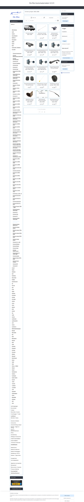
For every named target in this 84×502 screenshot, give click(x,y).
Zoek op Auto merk (15, 28)
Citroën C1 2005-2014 (16, 91)
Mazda (13, 330)
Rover (13, 360)
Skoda (13, 368)
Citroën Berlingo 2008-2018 (16, 77)
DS (12, 283)
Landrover (14, 318)
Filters (12, 432)
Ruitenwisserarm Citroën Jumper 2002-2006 (54, 100)
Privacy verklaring (15, 469)
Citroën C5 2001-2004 (16, 159)
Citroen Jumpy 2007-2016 (17, 237)
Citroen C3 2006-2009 (16, 101)
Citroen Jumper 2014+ (16, 228)
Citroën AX (15, 67)
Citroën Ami (15, 65)
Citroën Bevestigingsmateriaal (18, 56)
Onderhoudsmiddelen (15, 438)
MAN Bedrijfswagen (16, 328)
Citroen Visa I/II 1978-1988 (16, 253)
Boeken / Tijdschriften (16, 455)
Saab (13, 362)
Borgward (14, 39)
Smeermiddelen (14, 440)
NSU (13, 342)
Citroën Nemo (16, 246)
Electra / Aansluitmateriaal (15, 430)
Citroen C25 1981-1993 (17, 182)
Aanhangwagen (14, 406)
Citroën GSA (15, 214)
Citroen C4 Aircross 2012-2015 (17, 132)
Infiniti (13, 301)
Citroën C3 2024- (16, 110)
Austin (13, 33)
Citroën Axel (15, 69)
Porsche (13, 352)
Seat (13, 364)
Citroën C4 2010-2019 (16, 127)
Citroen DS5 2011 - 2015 (17, 204)
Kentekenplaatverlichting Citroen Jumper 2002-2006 (29, 51)
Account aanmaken (66, 57)
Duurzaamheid (14, 471)
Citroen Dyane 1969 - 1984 (17, 207)
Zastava (13, 399)
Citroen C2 (15, 96)
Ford (13, 289)
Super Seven (14, 377)
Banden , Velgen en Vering (15, 427)
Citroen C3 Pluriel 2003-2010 (16, 121)
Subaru (13, 373)
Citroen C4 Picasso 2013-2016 (17, 147)
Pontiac (13, 350)
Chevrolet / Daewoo (16, 47)
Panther (13, 346)
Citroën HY (15, 216)
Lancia (13, 317)
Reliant (13, 354)
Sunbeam (14, 375)
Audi (13, 32)
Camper (12, 410)
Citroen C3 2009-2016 (16, 104)
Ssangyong (14, 371)
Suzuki (13, 379)
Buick (13, 43)
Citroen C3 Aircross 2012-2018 (17, 112)
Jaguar (13, 307)
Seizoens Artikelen (15, 421)
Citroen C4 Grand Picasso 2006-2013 (17, 144)
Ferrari (13, 285)
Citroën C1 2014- (16, 94)
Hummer (14, 295)
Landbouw (13, 416)
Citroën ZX (15, 266)
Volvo (13, 395)
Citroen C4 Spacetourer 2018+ (17, 156)
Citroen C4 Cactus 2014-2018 (17, 135)
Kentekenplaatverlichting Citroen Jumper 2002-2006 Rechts (29, 68)
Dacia (13, 269)
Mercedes (14, 332)
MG (12, 334)
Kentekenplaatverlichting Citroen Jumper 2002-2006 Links (42, 51)
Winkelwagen (65, 21)
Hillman (13, 293)
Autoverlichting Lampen (16, 424)
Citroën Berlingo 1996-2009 (16, 75)
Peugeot (14, 348)
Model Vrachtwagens (15, 451)
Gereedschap (14, 434)
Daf (12, 273)
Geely (13, 291)
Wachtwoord (64, 36)
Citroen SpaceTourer (15, 250)
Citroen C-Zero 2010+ (16, 88)
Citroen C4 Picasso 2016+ (17, 153)
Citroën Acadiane (16, 63)
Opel (13, 344)
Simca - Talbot (15, 366)
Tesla (13, 381)
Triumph (14, 387)
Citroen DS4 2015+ (17, 201)
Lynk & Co (14, 326)
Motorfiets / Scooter (15, 412)
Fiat (12, 287)
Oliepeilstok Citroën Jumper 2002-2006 (42, 84)
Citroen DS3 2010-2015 (17, 196)
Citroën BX (15, 83)
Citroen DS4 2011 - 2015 (17, 199)
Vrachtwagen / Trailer (15, 414)
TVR (13, 389)
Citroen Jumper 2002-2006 (29, 34)
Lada (13, 315)
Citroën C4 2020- (16, 129)
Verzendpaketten (14, 460)
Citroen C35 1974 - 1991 (17, 185)
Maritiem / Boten (14, 418)
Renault (13, 356)
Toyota (13, 383)
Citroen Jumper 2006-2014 (16, 225)
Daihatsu (14, 275)
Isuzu (13, 303)
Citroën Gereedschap (15, 59)
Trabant (13, 385)
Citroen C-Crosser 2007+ (17, 188)
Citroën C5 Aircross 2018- (17, 168)
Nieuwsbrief (13, 465)
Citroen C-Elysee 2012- (16, 85)
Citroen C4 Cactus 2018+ (17, 138)
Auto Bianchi (14, 35)
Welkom (12, 24)
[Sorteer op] (51, 18)
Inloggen (64, 41)
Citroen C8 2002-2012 (16, 176)
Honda (13, 297)
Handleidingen (14, 444)
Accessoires (13, 423)
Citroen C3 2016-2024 (16, 107)
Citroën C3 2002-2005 (16, 98)
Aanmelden (65, 68)
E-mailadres (64, 31)
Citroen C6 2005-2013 (16, 173)
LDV (13, 322)
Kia (12, 313)
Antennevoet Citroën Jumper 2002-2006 (54, 34)
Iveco (13, 305)
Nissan (13, 340)
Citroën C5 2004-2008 (16, 162)
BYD (13, 45)
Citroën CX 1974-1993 (16, 191)
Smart (13, 370)
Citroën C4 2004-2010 (16, 124)
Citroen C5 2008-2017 (16, 165)
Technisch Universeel (15, 442)
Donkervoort (15, 281)
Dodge (13, 279)
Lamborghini (15, 320)
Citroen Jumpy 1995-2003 (17, 231)
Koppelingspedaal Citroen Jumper (54, 67)
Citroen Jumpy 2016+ (16, 240)
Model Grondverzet (15, 449)
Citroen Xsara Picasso (16, 261)
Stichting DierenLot (15, 473)
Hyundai (13, 299)
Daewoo (13, 271)
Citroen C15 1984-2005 (17, 179)
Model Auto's (14, 447)
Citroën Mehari (16, 244)
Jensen (13, 311)
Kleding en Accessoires (16, 436)
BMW (13, 41)
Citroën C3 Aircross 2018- (17, 115)
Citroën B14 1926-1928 (17, 72)
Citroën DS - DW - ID (17, 193)
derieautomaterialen (65, 73)
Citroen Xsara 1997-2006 (17, 258)
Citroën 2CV (15, 61)
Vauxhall (14, 391)
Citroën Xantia (16, 256)
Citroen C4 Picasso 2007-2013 (17, 141)
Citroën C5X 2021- (17, 170)
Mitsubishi (14, 338)
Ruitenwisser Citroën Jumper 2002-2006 (42, 100)
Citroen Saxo (15, 248)
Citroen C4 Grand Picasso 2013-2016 (17, 150)
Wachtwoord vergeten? (66, 43)
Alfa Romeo (14, 30)
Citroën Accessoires (17, 53)
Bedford (13, 37)
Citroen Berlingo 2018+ (16, 81)
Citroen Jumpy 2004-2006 (17, 234)
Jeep (13, 309)
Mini (13, 336)
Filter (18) (33, 17)
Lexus (13, 324)
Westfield (14, 397)
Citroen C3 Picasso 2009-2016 (17, 118)
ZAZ (13, 401)
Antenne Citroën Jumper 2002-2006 (42, 34)
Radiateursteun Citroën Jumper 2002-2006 (29, 100)
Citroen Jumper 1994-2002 (16, 219)
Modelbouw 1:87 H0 (15, 453)
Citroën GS (15, 212)
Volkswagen (14, 393)
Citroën (13, 51)
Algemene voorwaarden (16, 463)
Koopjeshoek (14, 458)
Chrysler (14, 49)
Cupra (13, 268)
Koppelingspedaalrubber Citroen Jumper (29, 84)
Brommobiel (13, 408)
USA (13, 403)
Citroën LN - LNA (16, 242)
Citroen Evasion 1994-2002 (16, 210)
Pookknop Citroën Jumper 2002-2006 (54, 84)
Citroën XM (15, 264)
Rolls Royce (14, 358)
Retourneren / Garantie (16, 467)
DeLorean (14, 277)
